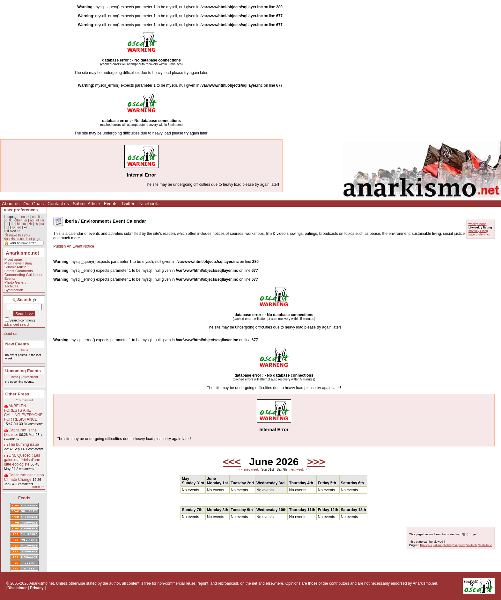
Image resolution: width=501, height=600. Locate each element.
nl (37, 220)
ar (42, 220)
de (12, 224)
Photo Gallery (15, 282)
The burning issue (24, 444)
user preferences (21, 209)
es (34, 217)
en (23, 217)
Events (111, 203)
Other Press (17, 394)
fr (28, 217)
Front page (13, 259)
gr (26, 220)
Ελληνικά (459, 545)
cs (36, 224)
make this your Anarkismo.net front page (22, 237)
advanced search (17, 324)
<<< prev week (248, 469)
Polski (447, 545)
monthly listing (478, 231)
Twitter (127, 203)
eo (19, 227)
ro (13, 227)
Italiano (438, 545)
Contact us (58, 203)
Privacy (37, 588)
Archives (11, 286)
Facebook (148, 203)
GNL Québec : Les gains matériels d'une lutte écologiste (22, 459)
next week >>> (300, 469)
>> (18, 231)
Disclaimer (17, 588)
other (18, 220)
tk (10, 220)
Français (426, 545)
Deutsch (471, 545)
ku (24, 224)
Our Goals (33, 203)
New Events (17, 344)
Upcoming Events (23, 370)
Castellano (485, 545)
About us (10, 203)
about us (10, 333)
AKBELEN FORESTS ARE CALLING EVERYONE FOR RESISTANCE (23, 413)
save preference (479, 234)
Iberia (24, 350)
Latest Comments (18, 271)
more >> (38, 486)
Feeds (24, 497)
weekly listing (477, 224)
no (31, 220)
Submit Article (86, 203)
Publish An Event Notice (73, 246)
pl (6, 224)
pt (5, 220)
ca (42, 224)
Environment (29, 377)
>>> (316, 461)
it (39, 217)
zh (30, 224)
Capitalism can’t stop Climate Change (24, 477)
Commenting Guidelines (23, 275)
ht (18, 224)
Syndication (13, 290)
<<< (232, 461)
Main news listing (18, 263)
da (7, 227)
